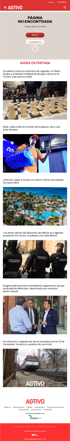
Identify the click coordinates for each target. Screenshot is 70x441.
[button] (65, 7)
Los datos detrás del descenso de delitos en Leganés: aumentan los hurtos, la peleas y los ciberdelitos (33, 234)
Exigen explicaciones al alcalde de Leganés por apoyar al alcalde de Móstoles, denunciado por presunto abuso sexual (34, 288)
